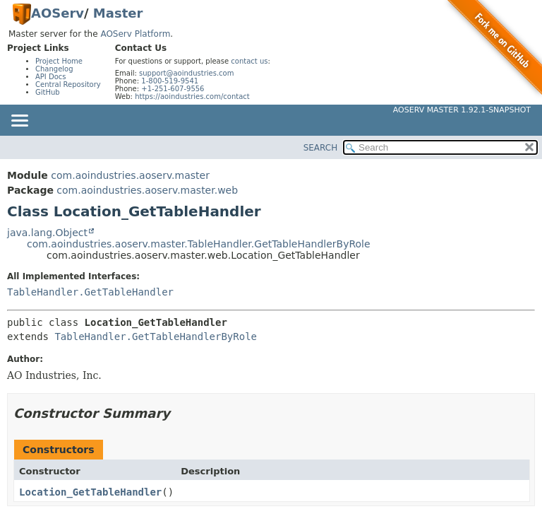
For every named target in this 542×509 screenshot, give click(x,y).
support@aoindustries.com (186, 73)
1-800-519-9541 (169, 81)
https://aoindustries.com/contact (192, 96)
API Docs (50, 77)
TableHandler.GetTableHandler (90, 292)
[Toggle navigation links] (19, 121)
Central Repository (68, 84)
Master (118, 13)
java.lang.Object (47, 232)
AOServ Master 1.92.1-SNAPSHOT (462, 110)
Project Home (59, 61)
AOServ (57, 13)
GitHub (47, 92)
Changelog (54, 69)
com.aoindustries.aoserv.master (130, 175)
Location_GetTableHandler (90, 492)
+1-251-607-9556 (172, 89)
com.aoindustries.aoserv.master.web (147, 190)
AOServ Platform (135, 34)
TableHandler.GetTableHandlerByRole (155, 336)
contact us (249, 61)
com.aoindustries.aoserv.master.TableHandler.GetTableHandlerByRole (199, 244)
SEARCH (320, 148)
